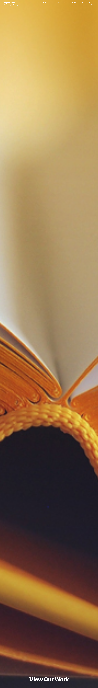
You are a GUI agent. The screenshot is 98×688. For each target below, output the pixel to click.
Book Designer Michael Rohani (70, 2)
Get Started (44, 2)
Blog (59, 2)
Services (52, 2)
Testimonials (83, 2)
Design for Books (9, 3)
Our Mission (92, 2)
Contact (93, 5)
